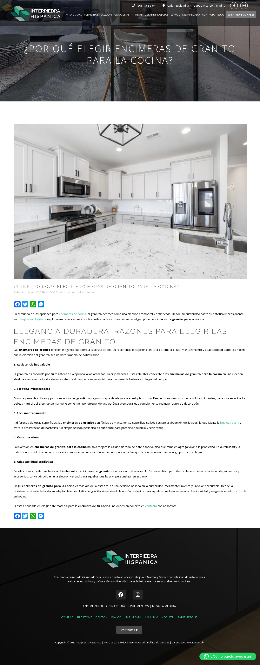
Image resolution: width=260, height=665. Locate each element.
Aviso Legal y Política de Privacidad (124, 642)
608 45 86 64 (144, 5)
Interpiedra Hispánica (79, 292)
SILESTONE (84, 617)
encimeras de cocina (72, 314)
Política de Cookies (158, 642)
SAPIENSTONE (187, 617)
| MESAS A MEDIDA (163, 606)
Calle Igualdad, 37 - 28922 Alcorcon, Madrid (194, 5)
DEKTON (101, 617)
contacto (151, 506)
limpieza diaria (229, 422)
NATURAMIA (133, 617)
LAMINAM (151, 617)
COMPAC (67, 617)
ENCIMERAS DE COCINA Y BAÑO (105, 606)
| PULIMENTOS (138, 606)
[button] (227, 656)
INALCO (116, 617)
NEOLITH (167, 617)
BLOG (54, 292)
